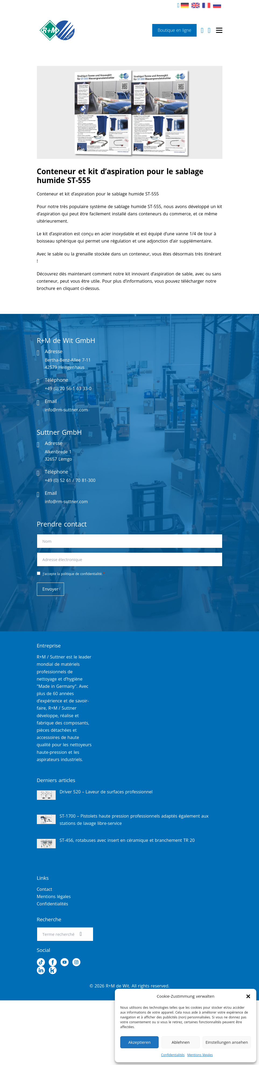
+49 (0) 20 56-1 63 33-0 (68, 388)
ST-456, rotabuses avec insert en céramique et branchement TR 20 (127, 840)
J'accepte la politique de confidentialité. (74, 574)
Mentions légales (200, 1055)
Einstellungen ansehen (226, 1042)
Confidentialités (173, 1055)
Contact (44, 889)
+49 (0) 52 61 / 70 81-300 (70, 480)
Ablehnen (181, 1042)
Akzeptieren (139, 1042)
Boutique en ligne (174, 30)
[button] (248, 996)
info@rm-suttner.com (66, 410)
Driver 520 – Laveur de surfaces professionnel (106, 792)
